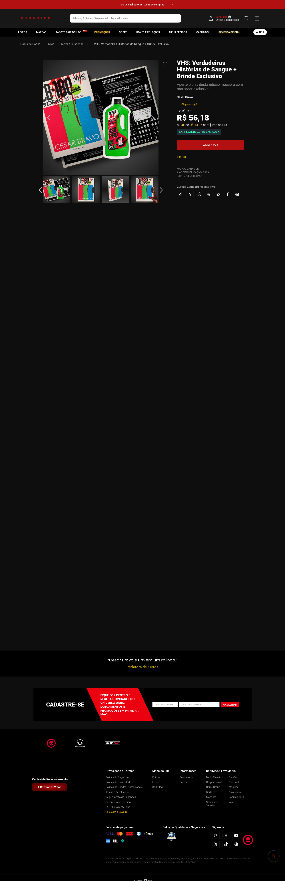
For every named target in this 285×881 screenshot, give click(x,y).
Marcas (41, 32)
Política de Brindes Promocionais (124, 787)
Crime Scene (213, 787)
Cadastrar (229, 704)
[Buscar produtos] (186, 18)
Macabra (211, 797)
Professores (186, 777)
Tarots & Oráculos (68, 32)
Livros (22, 32)
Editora (156, 777)
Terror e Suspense (72, 44)
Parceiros (185, 782)
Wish (231, 802)
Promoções (102, 32)
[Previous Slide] (112, 4)
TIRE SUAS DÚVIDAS (49, 787)
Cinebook (234, 782)
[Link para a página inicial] (31, 44)
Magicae (233, 787)
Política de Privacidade (118, 782)
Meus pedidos (178, 32)
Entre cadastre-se (227, 19)
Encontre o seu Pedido (118, 802)
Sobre (123, 32)
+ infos (181, 156)
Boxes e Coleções (148, 32)
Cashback (203, 32)
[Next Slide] (172, 4)
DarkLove (211, 792)
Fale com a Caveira (117, 811)
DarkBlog (157, 787)
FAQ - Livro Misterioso (118, 807)
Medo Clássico (214, 777)
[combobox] (130, 18)
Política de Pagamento (118, 777)
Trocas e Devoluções (117, 792)
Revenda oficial (229, 32)
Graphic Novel (214, 782)
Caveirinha (235, 792)
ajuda (260, 32)
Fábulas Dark (236, 797)
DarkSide (234, 777)
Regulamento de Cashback (121, 797)
